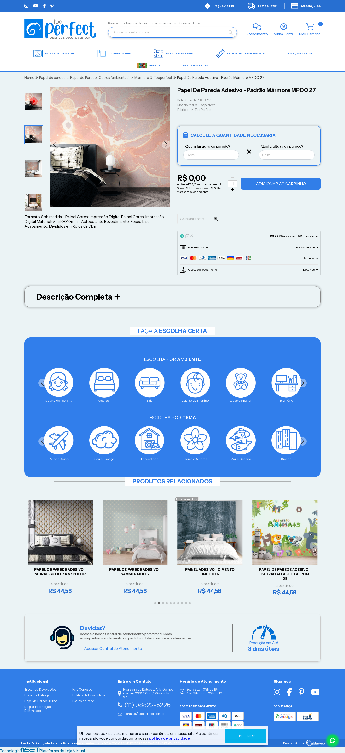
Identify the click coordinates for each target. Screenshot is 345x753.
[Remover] (233, 177)
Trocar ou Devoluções (40, 689)
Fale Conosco (82, 689)
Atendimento (257, 34)
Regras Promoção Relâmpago (37, 708)
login (143, 23)
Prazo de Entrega (37, 695)
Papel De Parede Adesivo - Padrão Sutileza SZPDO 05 (61, 571)
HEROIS (148, 65)
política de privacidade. (170, 738)
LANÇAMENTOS (300, 53)
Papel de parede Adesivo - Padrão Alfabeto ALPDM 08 (286, 574)
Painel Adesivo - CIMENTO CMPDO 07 (211, 571)
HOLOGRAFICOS (195, 65)
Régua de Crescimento (240, 53)
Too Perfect (203, 110)
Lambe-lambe (114, 53)
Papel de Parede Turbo (40, 701)
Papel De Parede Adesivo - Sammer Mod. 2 (136, 571)
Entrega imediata (187, 499)
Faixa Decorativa (53, 54)
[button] (55, 144)
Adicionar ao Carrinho (281, 183)
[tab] (249, 236)
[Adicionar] (233, 189)
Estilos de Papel (83, 701)
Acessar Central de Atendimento (113, 648)
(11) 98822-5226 (144, 705)
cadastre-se (162, 23)
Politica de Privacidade (88, 695)
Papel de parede (173, 53)
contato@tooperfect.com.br (141, 714)
